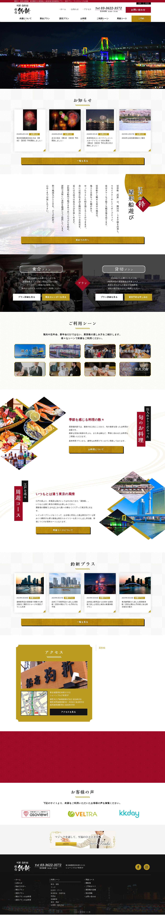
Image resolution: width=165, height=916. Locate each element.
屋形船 (102, 649)
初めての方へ (20, 888)
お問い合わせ (91, 898)
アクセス (87, 9)
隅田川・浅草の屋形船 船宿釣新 (22, 9)
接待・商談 (55, 903)
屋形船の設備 (91, 891)
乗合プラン (44, 18)
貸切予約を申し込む (138, 298)
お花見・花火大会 (57, 906)
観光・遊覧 (55, 886)
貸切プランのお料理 (23, 901)
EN (140, 3)
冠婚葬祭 (54, 900)
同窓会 (53, 897)
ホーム (63, 9)
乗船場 (88, 884)
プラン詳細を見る (26, 298)
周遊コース (121, 18)
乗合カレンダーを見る (56, 298)
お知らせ (75, 9)
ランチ (53, 889)
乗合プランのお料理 (23, 898)
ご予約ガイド (91, 888)
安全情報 (89, 894)
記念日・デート (56, 892)
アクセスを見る (68, 713)
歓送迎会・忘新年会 (58, 894)
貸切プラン (64, 18)
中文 (147, 3)
